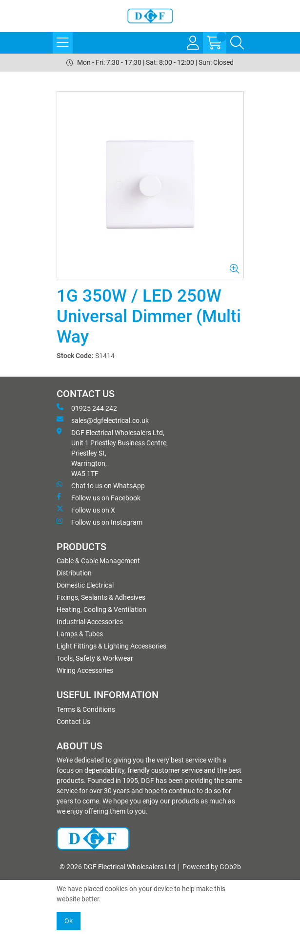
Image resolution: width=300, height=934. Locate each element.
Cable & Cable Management (98, 561)
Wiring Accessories (85, 670)
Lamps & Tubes (80, 634)
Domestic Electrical (85, 585)
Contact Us (73, 721)
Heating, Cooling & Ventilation (101, 609)
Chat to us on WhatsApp (101, 485)
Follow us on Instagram (99, 521)
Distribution (74, 573)
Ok (68, 921)
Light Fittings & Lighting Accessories (111, 646)
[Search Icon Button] (237, 43)
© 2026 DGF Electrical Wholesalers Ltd (117, 867)
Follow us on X (86, 509)
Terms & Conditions (86, 709)
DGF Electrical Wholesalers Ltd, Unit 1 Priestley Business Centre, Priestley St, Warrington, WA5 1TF (112, 452)
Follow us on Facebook (98, 497)
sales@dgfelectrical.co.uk (103, 420)
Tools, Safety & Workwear (95, 658)
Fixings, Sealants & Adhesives (101, 597)
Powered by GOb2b (211, 867)
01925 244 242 (87, 407)
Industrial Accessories (90, 622)
